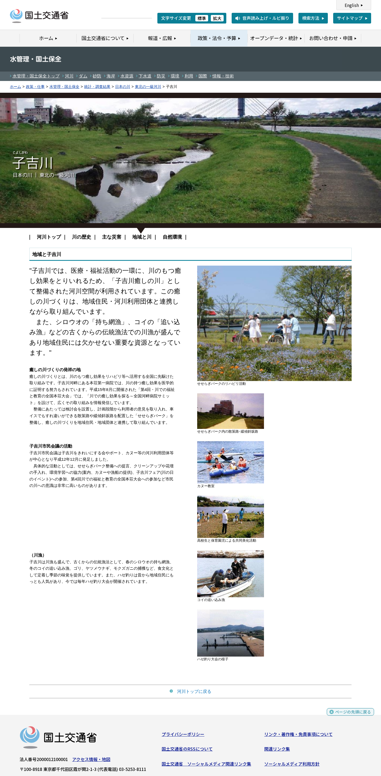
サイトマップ (350, 18)
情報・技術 (223, 76)
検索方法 (310, 18)
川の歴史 (81, 237)
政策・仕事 (35, 87)
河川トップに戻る (190, 691)
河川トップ (49, 237)
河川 (69, 76)
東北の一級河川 (148, 87)
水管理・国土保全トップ (36, 76)
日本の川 (122, 87)
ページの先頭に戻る (352, 716)
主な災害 (111, 237)
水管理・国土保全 (64, 87)
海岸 (111, 76)
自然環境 (172, 237)
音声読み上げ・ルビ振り (265, 18)
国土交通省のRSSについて (187, 750)
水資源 (126, 76)
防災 (161, 76)
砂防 (97, 76)
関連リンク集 (277, 750)
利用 (189, 76)
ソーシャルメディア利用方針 (292, 765)
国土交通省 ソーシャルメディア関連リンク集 (206, 765)
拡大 (217, 18)
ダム (83, 76)
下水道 (145, 76)
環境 (175, 76)
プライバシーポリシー (183, 735)
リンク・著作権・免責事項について (298, 735)
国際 (203, 76)
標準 (201, 18)
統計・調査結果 (97, 87)
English (352, 5)
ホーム (15, 87)
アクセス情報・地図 (91, 760)
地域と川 (141, 237)
